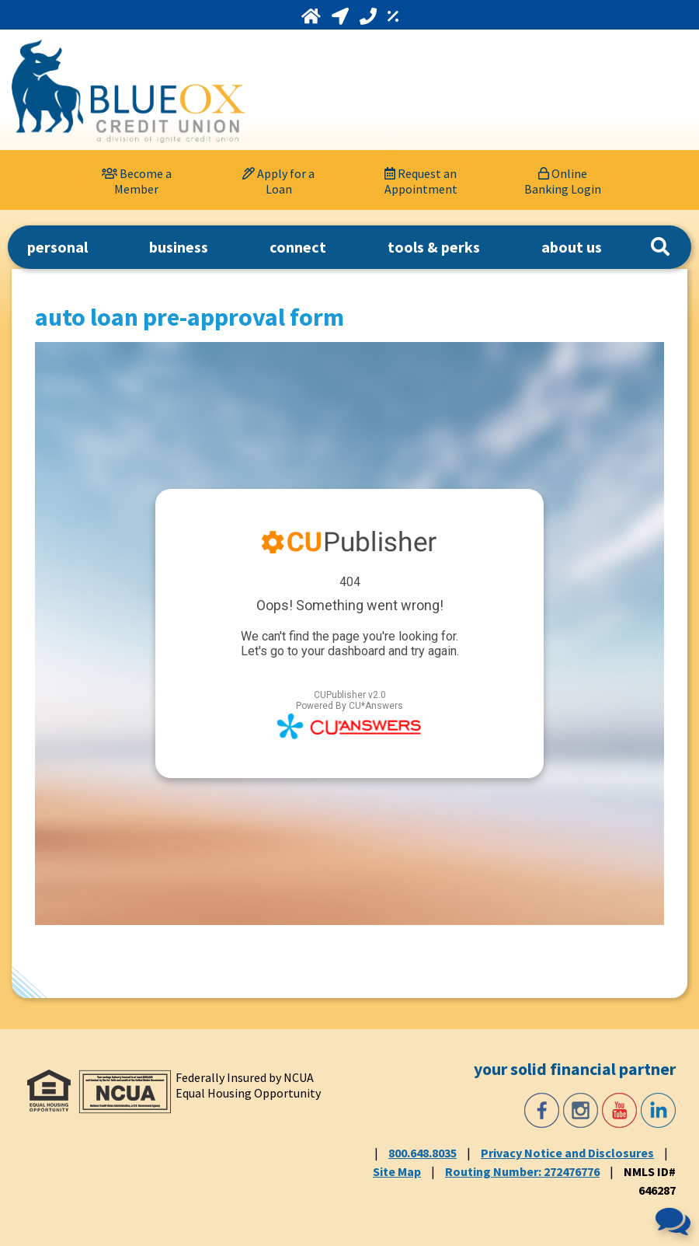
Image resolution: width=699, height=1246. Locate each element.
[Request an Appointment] (421, 180)
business (178, 247)
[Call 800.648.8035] (370, 16)
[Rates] (393, 16)
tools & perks (434, 247)
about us (571, 247)
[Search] (660, 247)
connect (298, 247)
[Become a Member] (136, 180)
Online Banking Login (562, 181)
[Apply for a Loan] (278, 180)
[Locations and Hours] (342, 16)
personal (57, 247)
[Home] (312, 16)
